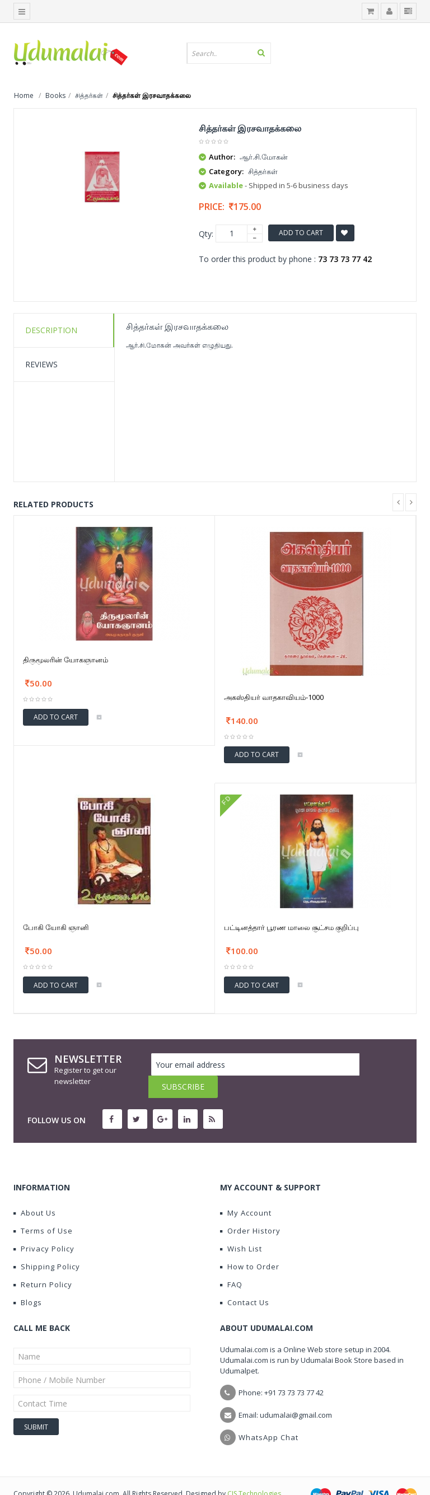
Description (51, 330)
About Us (34, 1190)
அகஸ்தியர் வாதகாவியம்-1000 (274, 697)
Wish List (241, 1226)
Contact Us (244, 1280)
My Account (246, 1190)
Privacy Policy (43, 1226)
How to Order (249, 1244)
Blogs (27, 1280)
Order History (250, 1208)
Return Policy (42, 1262)
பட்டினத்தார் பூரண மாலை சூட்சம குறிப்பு (291, 927)
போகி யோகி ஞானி (56, 927)
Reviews (41, 364)
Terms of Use (43, 1208)
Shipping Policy (46, 1244)
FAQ (231, 1262)
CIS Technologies (254, 1471)
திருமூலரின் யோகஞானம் (65, 660)
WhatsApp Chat (268, 1415)
